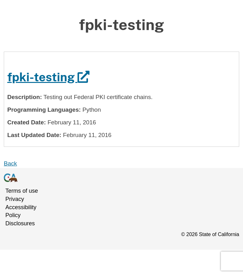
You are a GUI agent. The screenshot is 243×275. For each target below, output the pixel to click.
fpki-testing (48, 77)
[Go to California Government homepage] (118, 177)
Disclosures (20, 223)
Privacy (14, 199)
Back (10, 163)
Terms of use (21, 191)
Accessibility (20, 207)
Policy (13, 215)
